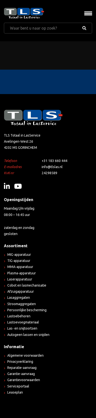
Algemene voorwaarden (25, 355)
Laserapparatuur (19, 279)
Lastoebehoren (18, 316)
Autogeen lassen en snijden (28, 335)
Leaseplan (15, 392)
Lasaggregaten (18, 298)
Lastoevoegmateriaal (23, 322)
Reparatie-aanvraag (22, 368)
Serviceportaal (18, 386)
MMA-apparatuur (20, 267)
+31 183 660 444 (54, 161)
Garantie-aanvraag (21, 374)
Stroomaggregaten (21, 304)
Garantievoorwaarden (23, 380)
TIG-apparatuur (18, 261)
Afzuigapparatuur (20, 291)
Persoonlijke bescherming (27, 310)
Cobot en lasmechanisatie (26, 285)
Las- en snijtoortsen (22, 328)
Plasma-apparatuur (21, 273)
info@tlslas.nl (52, 167)
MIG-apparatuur (19, 255)
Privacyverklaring (20, 362)
